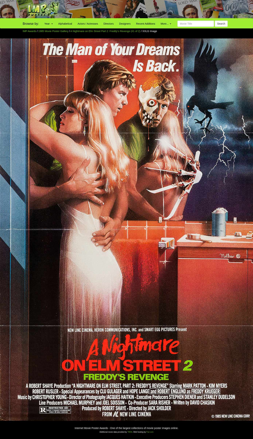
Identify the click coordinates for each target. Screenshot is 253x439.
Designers (125, 23)
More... (166, 23)
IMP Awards (29, 31)
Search (221, 23)
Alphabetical (65, 23)
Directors (108, 23)
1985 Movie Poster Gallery (53, 31)
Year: (48, 23)
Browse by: (31, 24)
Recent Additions (145, 23)
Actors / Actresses (88, 23)
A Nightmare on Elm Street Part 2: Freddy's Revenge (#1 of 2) (105, 31)
